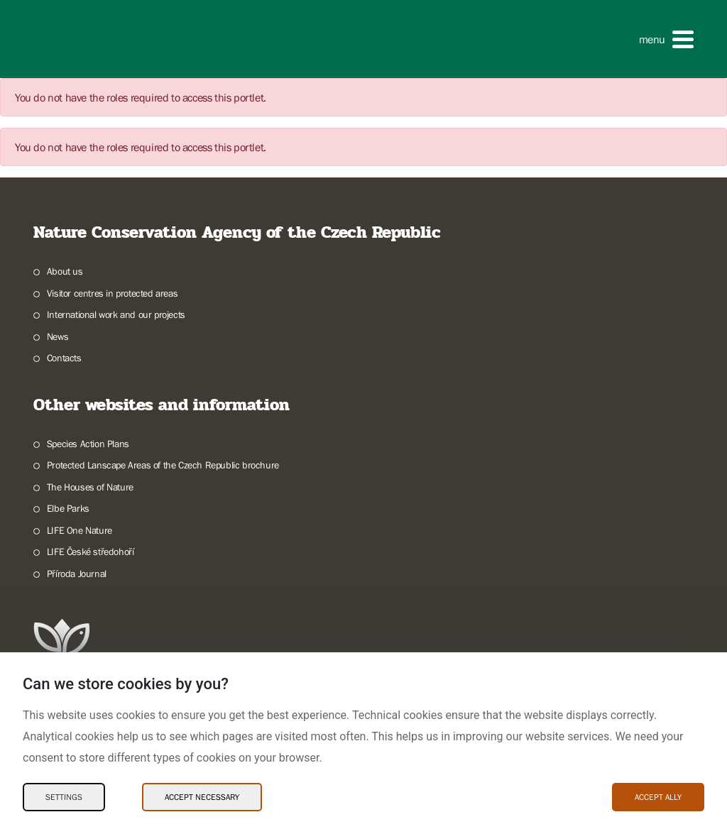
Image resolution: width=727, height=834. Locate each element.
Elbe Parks (68, 508)
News (57, 336)
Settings (63, 797)
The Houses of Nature (90, 487)
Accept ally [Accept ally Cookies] (658, 797)
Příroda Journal (76, 573)
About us (65, 271)
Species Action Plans (88, 443)
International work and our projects (116, 314)
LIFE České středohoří (90, 551)
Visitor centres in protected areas (112, 293)
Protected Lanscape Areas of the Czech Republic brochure (163, 465)
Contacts (64, 357)
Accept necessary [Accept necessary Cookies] (202, 797)
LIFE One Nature (79, 530)
